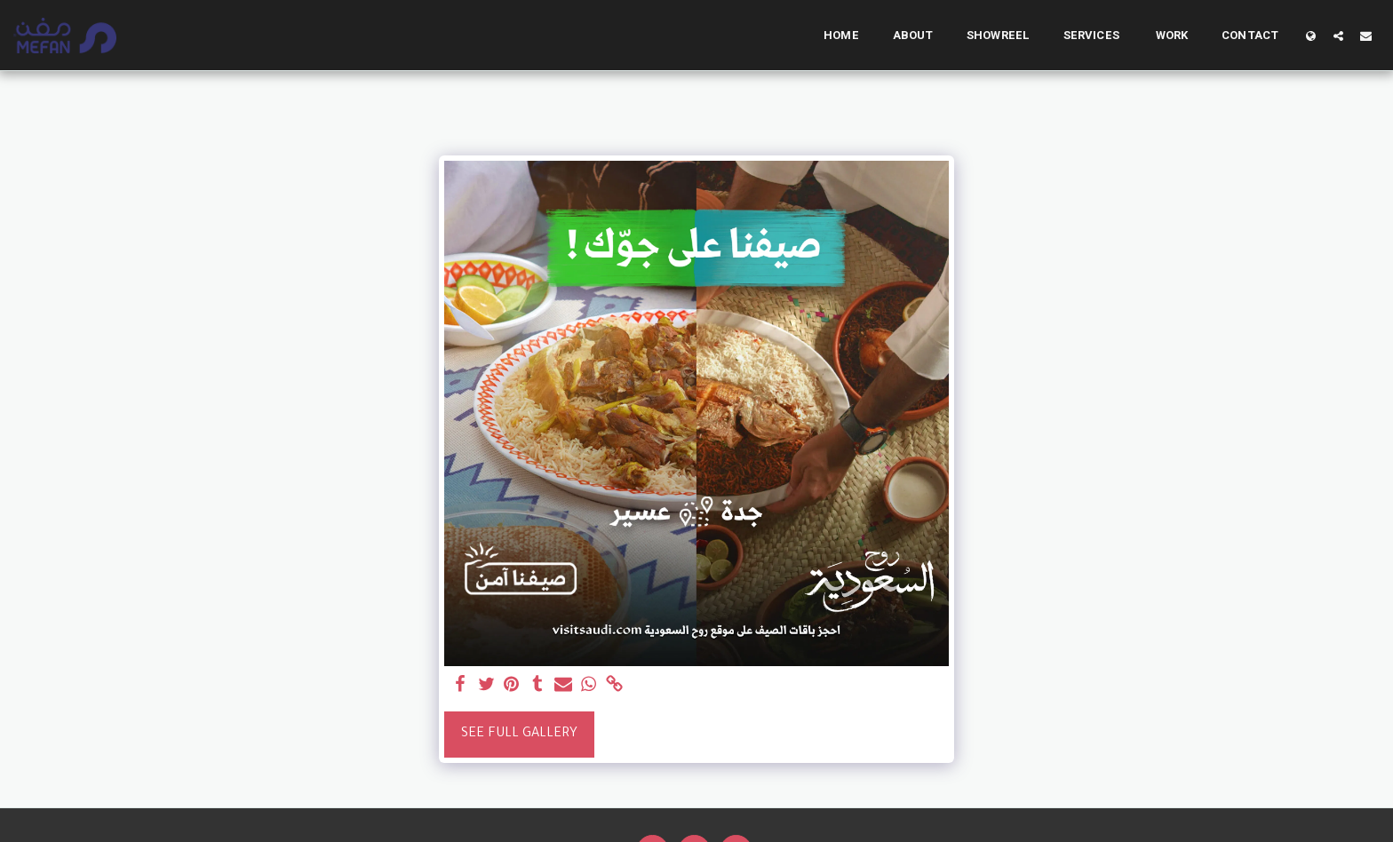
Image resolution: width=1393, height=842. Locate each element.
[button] (1338, 35)
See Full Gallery (519, 734)
